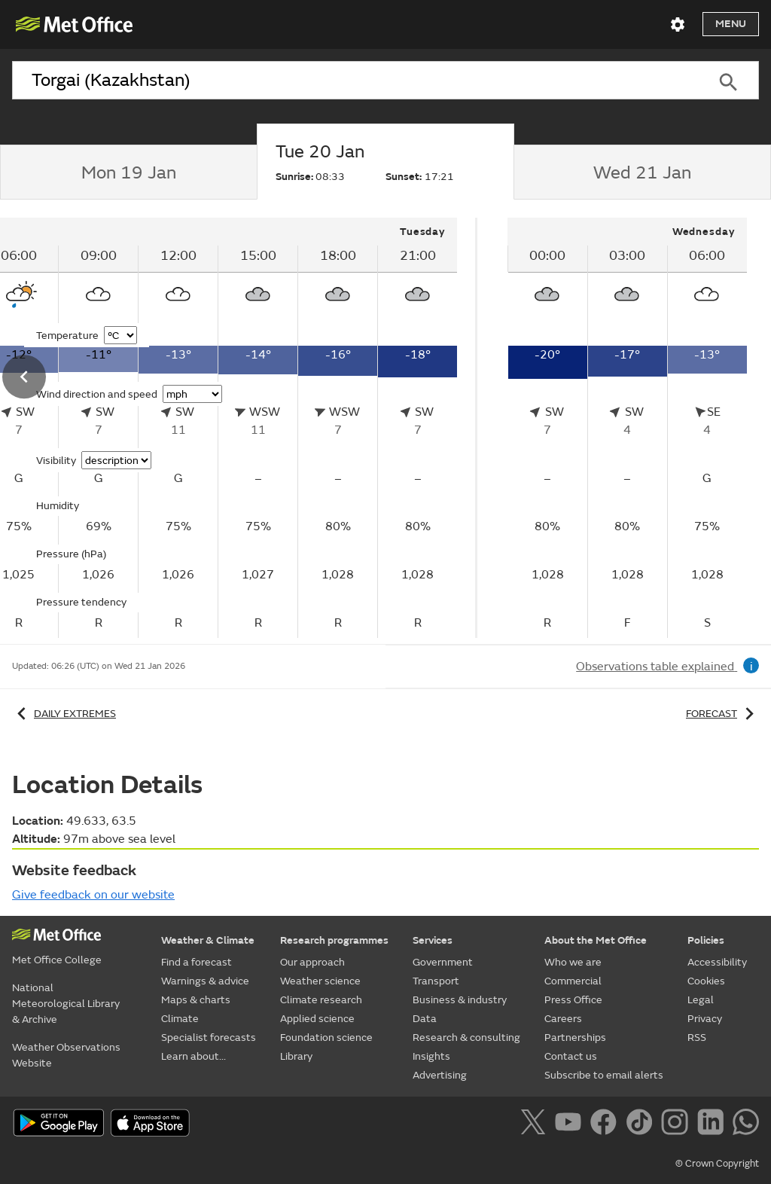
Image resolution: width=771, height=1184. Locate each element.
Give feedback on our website (93, 894)
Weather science (320, 981)
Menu (730, 23)
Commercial (573, 981)
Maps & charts (195, 999)
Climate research (321, 999)
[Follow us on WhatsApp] (746, 1124)
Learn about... (193, 1056)
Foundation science (326, 1037)
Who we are (573, 962)
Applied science (317, 1018)
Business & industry (460, 999)
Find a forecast (196, 962)
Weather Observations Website (66, 1055)
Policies (705, 940)
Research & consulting (466, 1037)
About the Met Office (595, 940)
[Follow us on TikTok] (642, 1124)
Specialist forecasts (208, 1037)
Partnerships (575, 1037)
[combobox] (354, 80)
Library (296, 1056)
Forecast (722, 713)
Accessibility (717, 962)
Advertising (440, 1075)
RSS (696, 1037)
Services (433, 940)
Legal (700, 999)
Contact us (570, 1056)
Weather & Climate (207, 940)
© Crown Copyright (717, 1164)
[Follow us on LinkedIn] (713, 1124)
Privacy (704, 1018)
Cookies (706, 981)
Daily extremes (64, 713)
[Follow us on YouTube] (571, 1124)
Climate (180, 1018)
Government (443, 962)
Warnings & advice (205, 981)
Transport (436, 981)
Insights (431, 1056)
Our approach (312, 962)
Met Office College (57, 960)
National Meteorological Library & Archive (66, 1003)
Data (425, 1018)
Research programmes (334, 940)
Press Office (573, 999)
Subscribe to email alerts (603, 1075)
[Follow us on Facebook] (606, 1124)
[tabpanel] (627, 428)
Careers (563, 1018)
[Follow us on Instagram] (677, 1124)
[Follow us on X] (536, 1124)
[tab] (128, 172)
